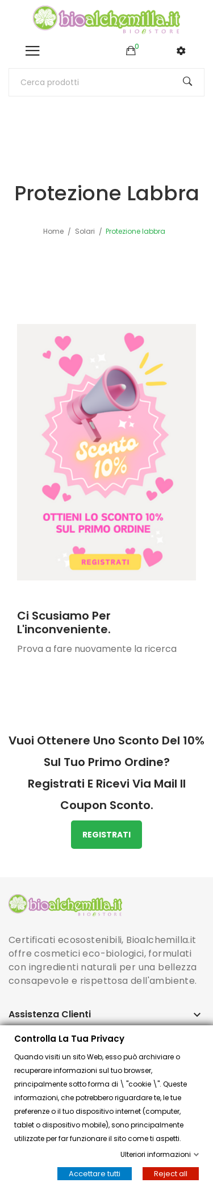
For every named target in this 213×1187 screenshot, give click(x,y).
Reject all (170, 1173)
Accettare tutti (94, 1173)
